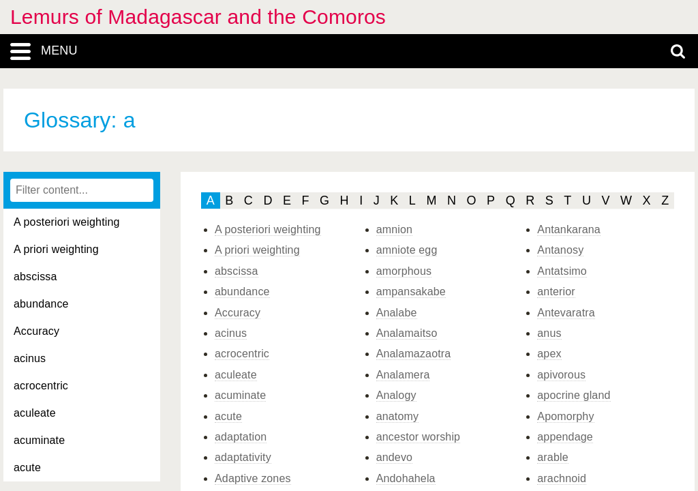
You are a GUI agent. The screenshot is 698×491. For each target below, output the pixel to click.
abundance (41, 304)
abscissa (35, 276)
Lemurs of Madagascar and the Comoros (198, 16)
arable (552, 457)
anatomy (397, 416)
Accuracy (36, 331)
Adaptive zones (253, 478)
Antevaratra (565, 312)
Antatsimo (562, 271)
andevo (394, 457)
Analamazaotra (413, 353)
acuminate (39, 440)
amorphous (404, 271)
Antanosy (560, 250)
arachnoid (561, 478)
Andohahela (406, 478)
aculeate (35, 413)
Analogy (396, 395)
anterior (556, 291)
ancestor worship (418, 437)
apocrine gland (573, 395)
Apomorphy (565, 416)
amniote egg (407, 250)
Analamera (403, 375)
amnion (394, 229)
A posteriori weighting (67, 222)
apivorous (561, 375)
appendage (565, 437)
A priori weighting (56, 249)
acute (27, 467)
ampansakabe (411, 291)
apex (549, 353)
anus (549, 333)
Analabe (396, 312)
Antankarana (569, 229)
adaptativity (243, 457)
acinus (30, 358)
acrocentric (41, 385)
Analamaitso (407, 333)
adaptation (241, 437)
